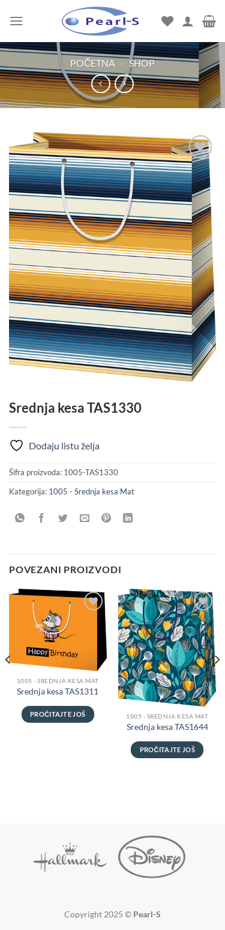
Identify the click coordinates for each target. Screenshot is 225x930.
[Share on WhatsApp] (20, 518)
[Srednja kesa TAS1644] (167, 647)
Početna (93, 62)
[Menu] (16, 20)
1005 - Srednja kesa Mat (91, 491)
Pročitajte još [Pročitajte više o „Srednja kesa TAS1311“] (57, 714)
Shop (142, 62)
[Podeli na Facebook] (42, 518)
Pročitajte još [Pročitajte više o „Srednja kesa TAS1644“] (167, 749)
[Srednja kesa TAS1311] (58, 629)
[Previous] (8, 684)
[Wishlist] (167, 21)
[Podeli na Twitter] (63, 518)
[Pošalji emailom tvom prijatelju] (85, 518)
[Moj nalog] (188, 21)
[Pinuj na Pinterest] (106, 518)
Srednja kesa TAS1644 (167, 727)
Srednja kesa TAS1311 (57, 691)
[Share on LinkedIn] (128, 518)
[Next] (217, 684)
